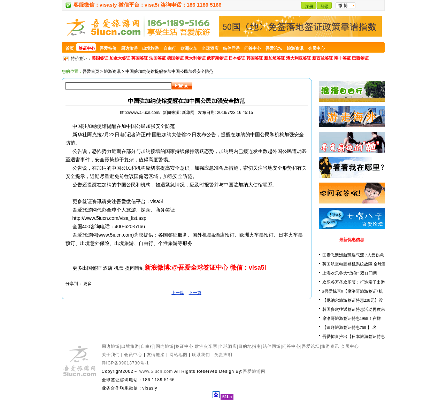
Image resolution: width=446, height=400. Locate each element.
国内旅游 (165, 346)
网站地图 (178, 354)
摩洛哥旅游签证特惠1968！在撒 (351, 318)
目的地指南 (249, 346)
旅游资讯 (112, 71)
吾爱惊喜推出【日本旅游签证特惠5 (354, 336)
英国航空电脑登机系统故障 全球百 (354, 264)
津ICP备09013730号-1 (125, 363)
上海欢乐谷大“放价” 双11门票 (349, 273)
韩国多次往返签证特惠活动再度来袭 (355, 309)
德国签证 (175, 58)
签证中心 (184, 346)
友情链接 (156, 354)
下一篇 (195, 292)
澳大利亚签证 (298, 58)
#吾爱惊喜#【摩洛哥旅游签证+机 (352, 291)
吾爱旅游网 (254, 371)
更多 (87, 283)
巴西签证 (360, 58)
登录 (325, 6)
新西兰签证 (322, 58)
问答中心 (291, 346)
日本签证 (237, 58)
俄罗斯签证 (217, 58)
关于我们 (111, 354)
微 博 (343, 5)
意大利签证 (195, 58)
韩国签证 (254, 58)
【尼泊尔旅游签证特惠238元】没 (352, 300)
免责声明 (223, 354)
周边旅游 (111, 346)
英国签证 (139, 58)
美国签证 (100, 58)
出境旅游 (130, 346)
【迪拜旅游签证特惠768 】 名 (349, 327)
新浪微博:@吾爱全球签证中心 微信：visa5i (205, 267)
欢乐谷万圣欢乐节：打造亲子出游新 (355, 282)
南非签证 (342, 58)
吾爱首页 (91, 71)
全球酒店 (228, 346)
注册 (309, 6)
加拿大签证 (119, 58)
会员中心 (350, 346)
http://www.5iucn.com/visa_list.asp (109, 218)
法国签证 (157, 58)
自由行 (147, 346)
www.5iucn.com (115, 235)
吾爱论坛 (311, 346)
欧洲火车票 (206, 346)
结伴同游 (272, 346)
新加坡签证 (274, 58)
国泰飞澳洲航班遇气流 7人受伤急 (353, 255)
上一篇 (177, 292)
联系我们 (201, 354)
